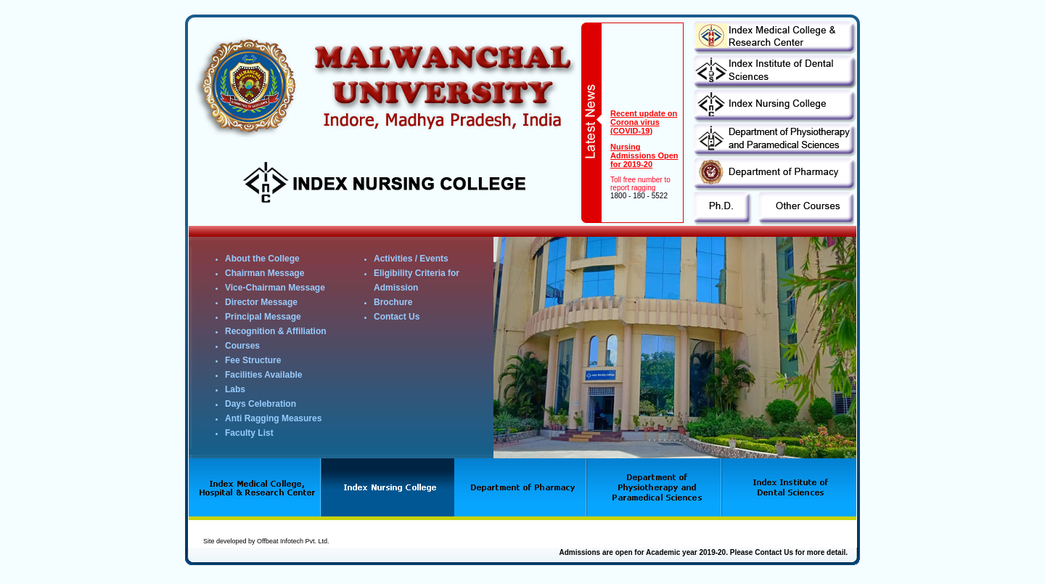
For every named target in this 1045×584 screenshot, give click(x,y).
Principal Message (263, 317)
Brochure (393, 302)
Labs (235, 389)
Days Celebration (260, 404)
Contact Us (396, 317)
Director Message (261, 302)
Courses (242, 346)
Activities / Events (411, 259)
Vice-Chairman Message (275, 288)
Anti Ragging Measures (273, 418)
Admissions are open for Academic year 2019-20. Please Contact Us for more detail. (703, 552)
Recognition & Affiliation (276, 331)
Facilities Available (264, 375)
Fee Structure (253, 360)
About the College (262, 259)
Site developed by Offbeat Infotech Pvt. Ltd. (266, 541)
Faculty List (249, 433)
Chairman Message (264, 273)
